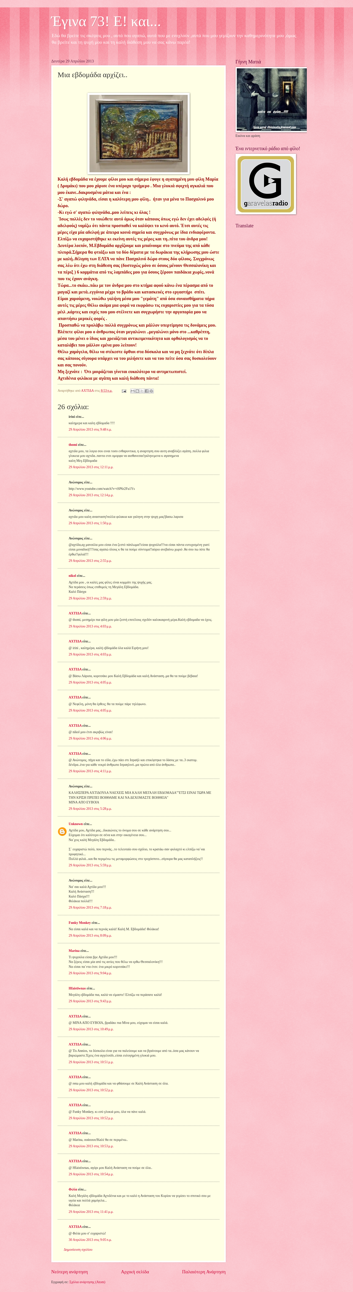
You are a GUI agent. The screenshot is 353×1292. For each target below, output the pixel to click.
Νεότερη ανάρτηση (69, 1271)
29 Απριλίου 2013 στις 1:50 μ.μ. (90, 523)
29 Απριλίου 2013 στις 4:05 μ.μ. (90, 682)
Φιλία (73, 1189)
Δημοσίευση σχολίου (78, 1249)
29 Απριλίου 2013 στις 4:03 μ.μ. (90, 626)
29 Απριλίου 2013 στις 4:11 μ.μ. (90, 771)
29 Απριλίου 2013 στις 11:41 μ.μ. (91, 1212)
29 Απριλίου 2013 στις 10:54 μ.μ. (91, 1174)
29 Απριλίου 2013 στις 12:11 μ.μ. (91, 467)
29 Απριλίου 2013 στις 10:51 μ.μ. (91, 1062)
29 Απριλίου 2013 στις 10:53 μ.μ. (91, 1146)
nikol (72, 576)
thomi (73, 445)
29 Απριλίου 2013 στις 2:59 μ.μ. (90, 598)
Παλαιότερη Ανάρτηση (204, 1271)
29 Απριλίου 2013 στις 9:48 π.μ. (90, 429)
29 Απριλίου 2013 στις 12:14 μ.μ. (91, 495)
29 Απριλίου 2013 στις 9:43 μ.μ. (90, 1001)
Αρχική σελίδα (135, 1271)
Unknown (76, 824)
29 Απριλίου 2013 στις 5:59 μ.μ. (90, 865)
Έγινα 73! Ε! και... (106, 21)
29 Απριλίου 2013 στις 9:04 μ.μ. (90, 973)
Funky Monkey (80, 923)
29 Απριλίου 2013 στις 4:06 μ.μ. (90, 738)
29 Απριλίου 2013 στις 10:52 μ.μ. (91, 1090)
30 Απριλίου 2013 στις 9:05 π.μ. (90, 1240)
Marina (74, 951)
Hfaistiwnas (77, 988)
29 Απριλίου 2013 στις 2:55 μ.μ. (90, 561)
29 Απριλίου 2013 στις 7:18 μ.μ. (90, 907)
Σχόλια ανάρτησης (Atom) (87, 1282)
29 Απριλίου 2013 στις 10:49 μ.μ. (91, 1029)
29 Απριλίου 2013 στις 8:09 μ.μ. (90, 935)
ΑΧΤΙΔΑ (75, 613)
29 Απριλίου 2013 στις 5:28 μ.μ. (90, 809)
